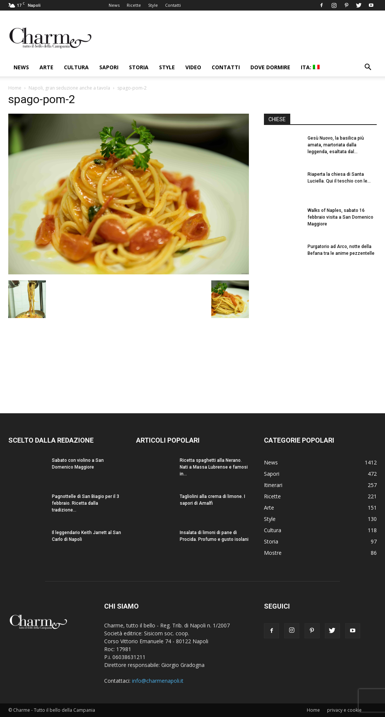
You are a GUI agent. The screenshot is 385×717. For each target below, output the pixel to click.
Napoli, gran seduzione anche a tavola (69, 88)
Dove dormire (270, 67)
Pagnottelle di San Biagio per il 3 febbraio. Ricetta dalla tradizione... (85, 503)
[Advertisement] (320, 335)
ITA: (310, 67)
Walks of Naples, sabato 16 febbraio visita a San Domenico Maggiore (340, 217)
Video (193, 67)
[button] (368, 68)
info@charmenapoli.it (157, 680)
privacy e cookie (344, 710)
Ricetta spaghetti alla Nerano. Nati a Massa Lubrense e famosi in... (214, 467)
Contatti (173, 5)
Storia (139, 67)
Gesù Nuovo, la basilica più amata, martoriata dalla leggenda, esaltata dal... (336, 144)
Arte (46, 67)
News (114, 5)
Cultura (76, 67)
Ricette (134, 5)
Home (14, 88)
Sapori (108, 67)
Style (153, 5)
